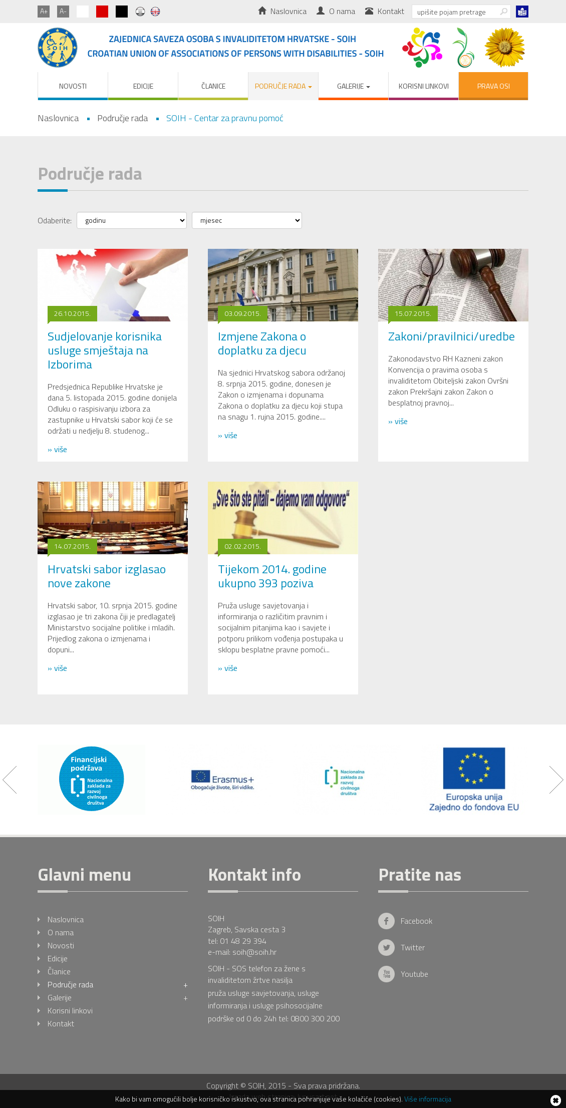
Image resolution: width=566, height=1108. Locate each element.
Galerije (118, 997)
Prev (10, 780)
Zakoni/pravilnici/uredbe (451, 336)
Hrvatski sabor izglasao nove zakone (107, 576)
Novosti (73, 86)
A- (63, 11)
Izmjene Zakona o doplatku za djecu (262, 343)
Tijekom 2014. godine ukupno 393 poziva (272, 576)
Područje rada (118, 984)
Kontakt (384, 11)
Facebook (416, 921)
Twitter (413, 947)
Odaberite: (55, 220)
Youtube (414, 974)
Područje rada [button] (283, 86)
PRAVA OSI (493, 86)
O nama (336, 11)
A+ (44, 11)
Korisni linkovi (424, 86)
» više (57, 449)
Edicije (143, 86)
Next (556, 780)
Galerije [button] (353, 86)
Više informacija (427, 1098)
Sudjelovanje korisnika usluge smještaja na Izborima (105, 350)
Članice (213, 86)
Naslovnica (282, 11)
